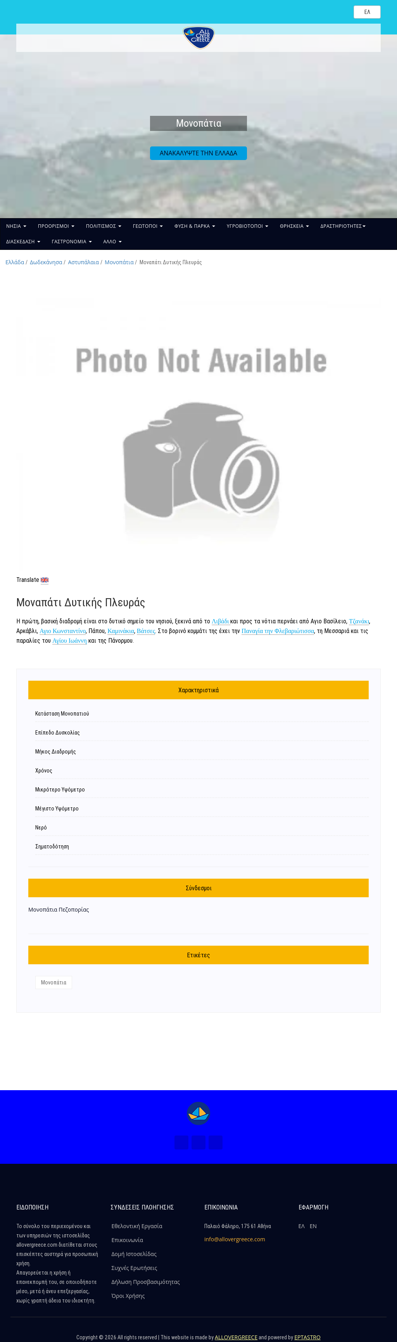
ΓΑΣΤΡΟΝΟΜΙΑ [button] (72, 241)
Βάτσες (146, 631)
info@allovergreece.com (234, 1239)
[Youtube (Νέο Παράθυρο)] (216, 1142)
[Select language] (367, 12)
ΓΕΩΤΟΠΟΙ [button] (148, 226)
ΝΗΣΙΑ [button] (16, 226)
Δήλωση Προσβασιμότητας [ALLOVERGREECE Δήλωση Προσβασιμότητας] (146, 1281)
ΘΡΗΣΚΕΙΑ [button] (294, 226)
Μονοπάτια (119, 262)
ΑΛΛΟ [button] (113, 241)
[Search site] (341, 11)
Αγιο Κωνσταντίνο (63, 631)
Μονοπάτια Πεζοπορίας (58, 909)
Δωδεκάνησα (46, 262)
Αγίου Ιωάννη (69, 640)
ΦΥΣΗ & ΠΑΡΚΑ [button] (194, 226)
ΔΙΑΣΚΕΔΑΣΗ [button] (23, 241)
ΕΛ (302, 1226)
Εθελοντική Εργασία (137, 1226)
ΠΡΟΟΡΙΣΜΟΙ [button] (56, 226)
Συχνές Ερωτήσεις (134, 1267)
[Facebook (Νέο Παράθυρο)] (181, 1142)
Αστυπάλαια (83, 262)
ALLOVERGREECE (236, 1337)
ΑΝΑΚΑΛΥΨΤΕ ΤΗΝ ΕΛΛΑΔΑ (198, 153)
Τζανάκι (359, 621)
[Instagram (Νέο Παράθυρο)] (198, 1142)
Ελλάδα (14, 262)
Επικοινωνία (127, 1240)
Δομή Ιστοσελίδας (134, 1254)
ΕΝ (313, 1226)
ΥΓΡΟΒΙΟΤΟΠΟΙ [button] (247, 226)
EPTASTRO (307, 1337)
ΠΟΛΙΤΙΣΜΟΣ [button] (103, 226)
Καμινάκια (120, 631)
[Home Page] (198, 1113)
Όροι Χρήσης (128, 1295)
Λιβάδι (221, 621)
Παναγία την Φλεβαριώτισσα (278, 631)
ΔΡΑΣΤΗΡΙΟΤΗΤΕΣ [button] (343, 226)
